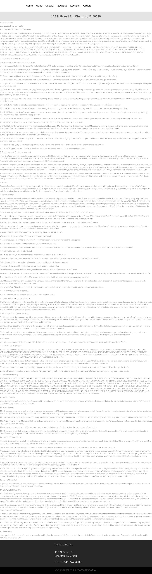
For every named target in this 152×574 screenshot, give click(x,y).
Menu (39, 5)
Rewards (62, 5)
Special (49, 5)
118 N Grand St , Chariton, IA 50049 (76, 16)
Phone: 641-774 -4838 (68, 562)
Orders (87, 5)
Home (29, 5)
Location (75, 5)
